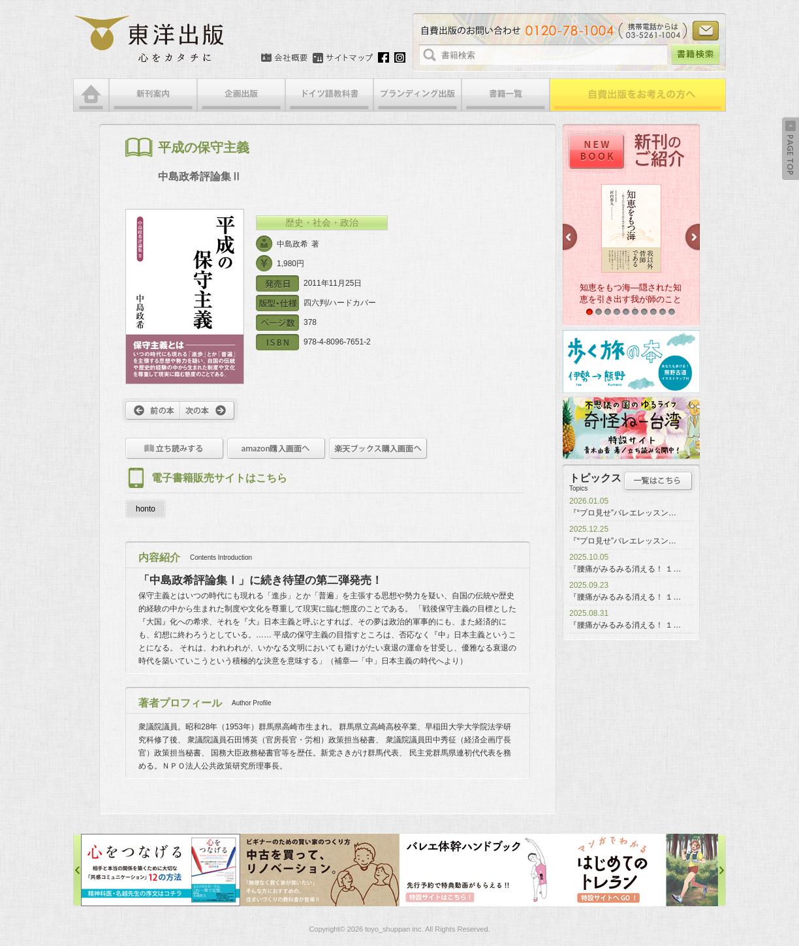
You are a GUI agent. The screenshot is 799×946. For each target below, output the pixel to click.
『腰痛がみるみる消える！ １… (625, 568)
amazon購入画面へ (276, 448)
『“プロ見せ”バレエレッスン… (622, 512)
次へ (209, 410)
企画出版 (241, 95)
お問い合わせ (706, 30)
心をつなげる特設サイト (160, 870)
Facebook (383, 57)
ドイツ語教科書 (329, 95)
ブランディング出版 (417, 95)
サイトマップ (343, 58)
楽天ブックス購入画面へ (378, 448)
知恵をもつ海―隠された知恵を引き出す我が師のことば (631, 299)
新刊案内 (153, 95)
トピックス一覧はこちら (658, 480)
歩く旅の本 (631, 361)
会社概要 (284, 58)
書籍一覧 (506, 95)
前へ (151, 410)
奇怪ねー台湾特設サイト (631, 428)
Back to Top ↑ (790, 149)
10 (672, 312)
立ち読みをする (174, 448)
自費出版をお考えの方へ (638, 95)
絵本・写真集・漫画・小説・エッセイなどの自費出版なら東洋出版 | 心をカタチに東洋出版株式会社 (150, 39)
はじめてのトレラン (638, 870)
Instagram (399, 57)
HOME (91, 95)
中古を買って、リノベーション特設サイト (320, 870)
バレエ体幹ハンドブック (479, 870)
